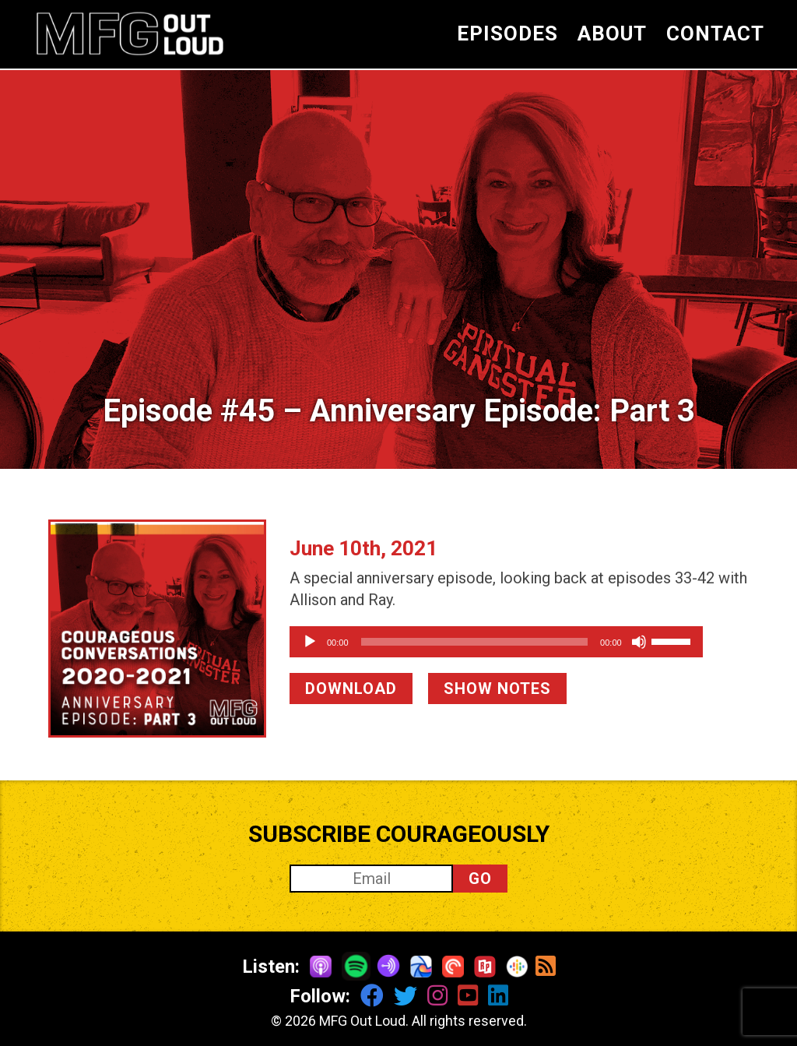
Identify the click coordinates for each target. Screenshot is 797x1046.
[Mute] (685, 642)
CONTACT (715, 33)
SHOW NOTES (497, 688)
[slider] (497, 642)
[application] (519, 641)
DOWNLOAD (351, 688)
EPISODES (507, 33)
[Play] (310, 642)
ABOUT (612, 33)
